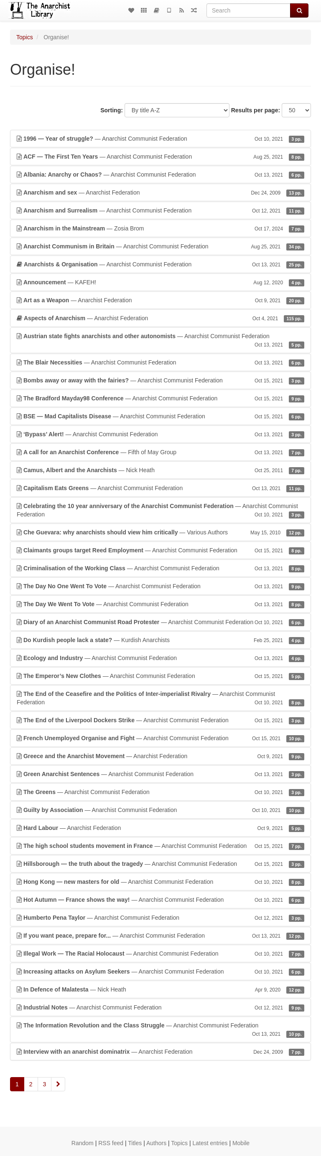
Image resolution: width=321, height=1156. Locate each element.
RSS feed (110, 1143)
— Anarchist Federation (160, 192)
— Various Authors (160, 532)
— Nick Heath (160, 470)
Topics (24, 37)
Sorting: (111, 110)
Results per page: (255, 110)
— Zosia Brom (160, 228)
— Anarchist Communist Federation (160, 138)
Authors (156, 1143)
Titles (135, 1143)
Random (82, 1143)
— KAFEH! (160, 282)
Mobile (241, 1143)
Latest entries (209, 1143)
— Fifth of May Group (160, 452)
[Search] (248, 10)
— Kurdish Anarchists (160, 640)
